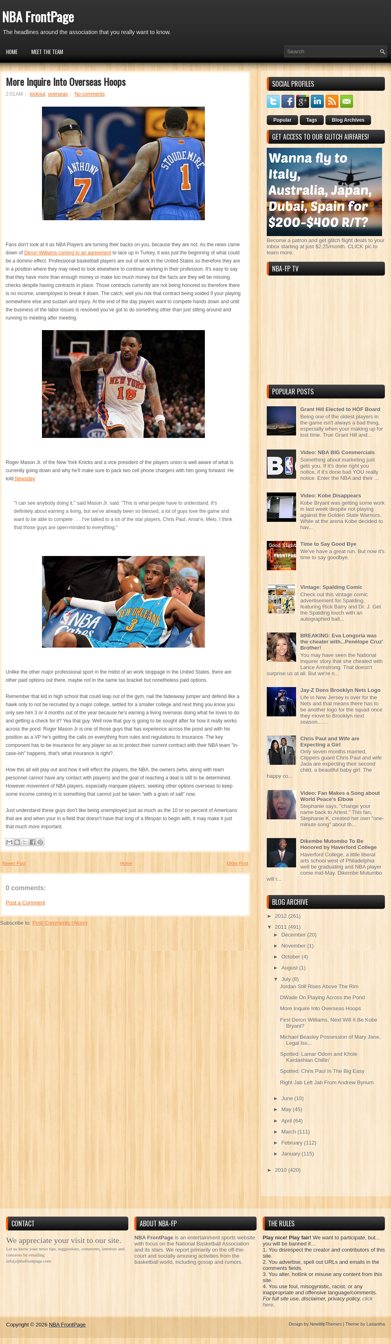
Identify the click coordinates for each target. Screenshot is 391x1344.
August (290, 968)
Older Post (237, 863)
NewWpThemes (326, 1324)
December (294, 935)
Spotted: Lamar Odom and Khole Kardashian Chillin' (318, 1057)
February (292, 1143)
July (286, 979)
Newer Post (14, 863)
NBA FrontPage (38, 16)
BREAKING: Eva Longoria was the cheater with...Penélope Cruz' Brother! (341, 642)
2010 (281, 1170)
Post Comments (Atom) (60, 923)
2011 (281, 927)
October (291, 957)
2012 (281, 916)
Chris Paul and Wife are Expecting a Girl (329, 741)
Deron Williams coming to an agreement (67, 253)
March (289, 1132)
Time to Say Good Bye (328, 544)
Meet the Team (47, 52)
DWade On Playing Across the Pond (322, 997)
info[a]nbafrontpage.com (28, 1261)
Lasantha (376, 1324)
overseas (58, 94)
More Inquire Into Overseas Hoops (65, 81)
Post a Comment (25, 903)
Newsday (24, 479)
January (291, 1154)
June (287, 1098)
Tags (311, 120)
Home (12, 52)
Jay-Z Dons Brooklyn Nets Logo (340, 690)
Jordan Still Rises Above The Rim (319, 986)
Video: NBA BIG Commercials (337, 452)
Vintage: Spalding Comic (331, 587)
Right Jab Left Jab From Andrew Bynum (326, 1082)
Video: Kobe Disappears (330, 496)
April (287, 1121)
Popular (282, 120)
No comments (90, 94)
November (294, 946)
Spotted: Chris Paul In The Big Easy (322, 1071)
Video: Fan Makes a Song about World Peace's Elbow (340, 796)
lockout (37, 94)
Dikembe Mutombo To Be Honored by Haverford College (338, 844)
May (287, 1109)
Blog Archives (348, 120)
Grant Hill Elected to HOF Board (340, 409)
